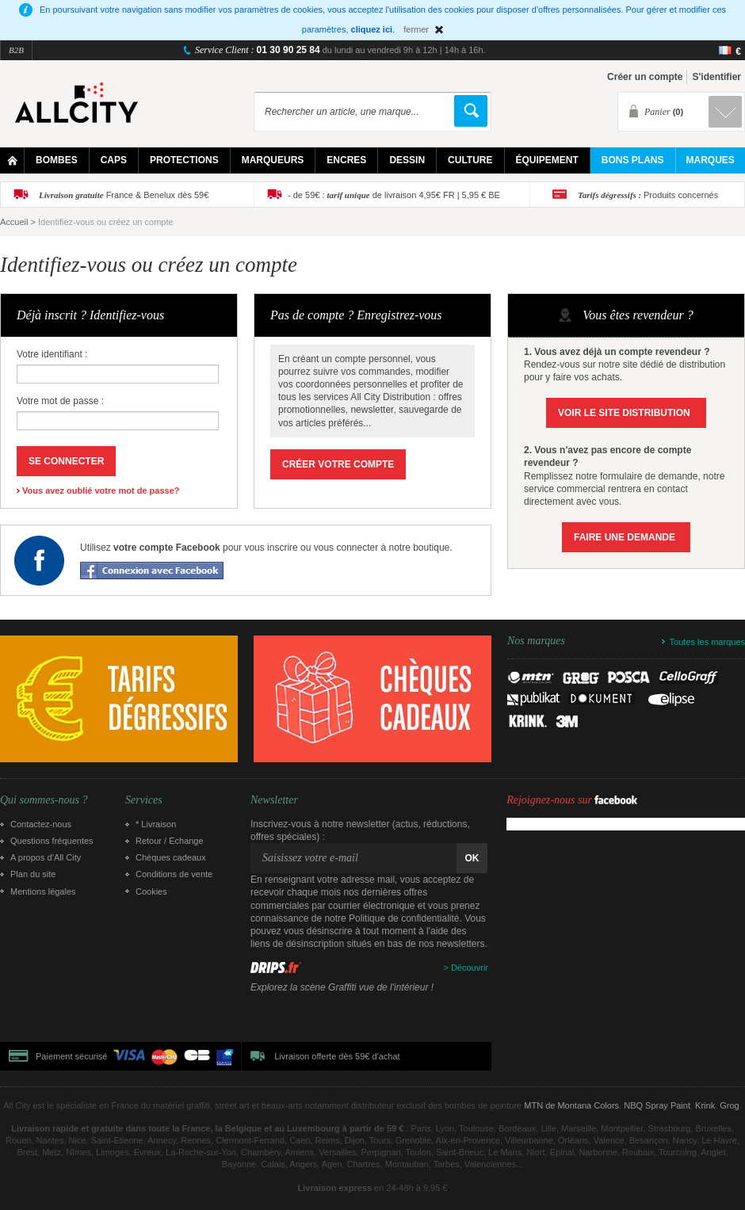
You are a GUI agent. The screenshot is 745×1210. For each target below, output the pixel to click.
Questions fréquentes (52, 840)
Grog (729, 1105)
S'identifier (716, 76)
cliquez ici (372, 29)
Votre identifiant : (52, 354)
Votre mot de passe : (60, 401)
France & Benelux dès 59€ (123, 195)
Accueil (14, 222)
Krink (705, 1105)
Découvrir (469, 967)
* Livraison (156, 824)
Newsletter (274, 800)
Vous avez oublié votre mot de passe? (100, 490)
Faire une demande (624, 537)
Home (12, 160)
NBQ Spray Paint (657, 1105)
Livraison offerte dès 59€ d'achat (336, 1056)
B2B (16, 50)
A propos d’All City (45, 857)
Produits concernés (648, 195)
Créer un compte (644, 76)
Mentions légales (43, 891)
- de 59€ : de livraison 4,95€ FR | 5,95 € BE (394, 195)
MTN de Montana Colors (571, 1105)
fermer (416, 29)
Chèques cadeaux (171, 857)
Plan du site (32, 874)
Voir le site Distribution (624, 412)
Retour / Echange (170, 840)
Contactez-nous (40, 824)
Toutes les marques (707, 642)
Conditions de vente (174, 874)
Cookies (151, 891)
